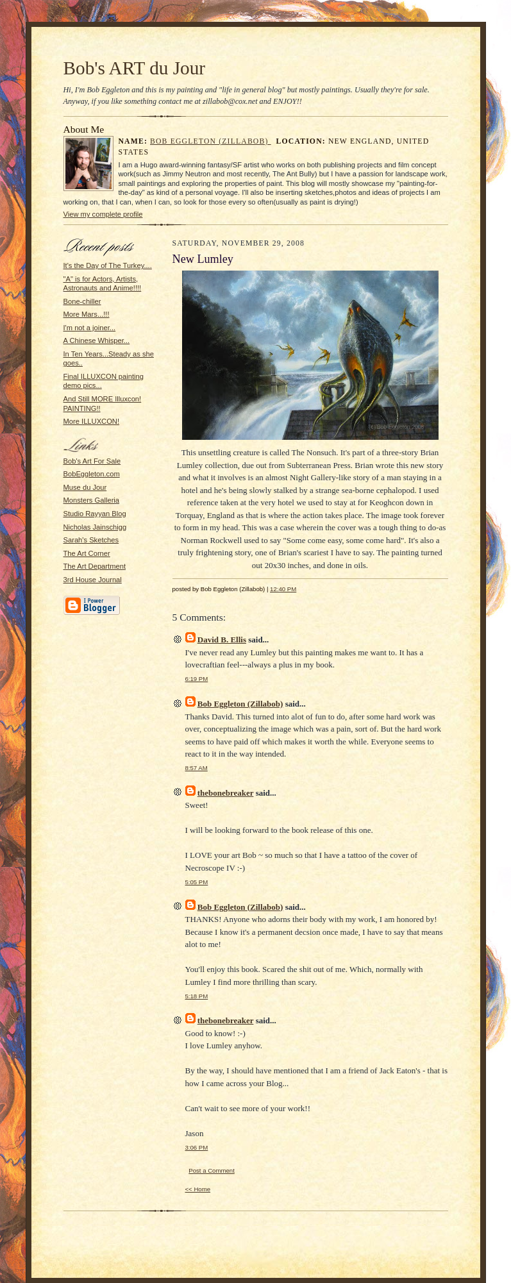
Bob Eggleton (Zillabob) (210, 141)
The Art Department (94, 566)
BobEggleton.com (91, 474)
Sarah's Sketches (91, 540)
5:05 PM (196, 881)
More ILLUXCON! (91, 421)
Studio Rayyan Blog (94, 513)
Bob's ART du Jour (134, 68)
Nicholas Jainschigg (95, 527)
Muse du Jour (85, 487)
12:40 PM (283, 588)
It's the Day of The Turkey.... (107, 265)
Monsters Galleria (91, 500)
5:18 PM (196, 996)
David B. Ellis (221, 639)
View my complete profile (103, 214)
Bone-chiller (82, 301)
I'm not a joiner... (89, 327)
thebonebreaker (225, 793)
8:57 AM (196, 767)
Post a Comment (211, 1170)
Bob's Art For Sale (92, 461)
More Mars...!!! (86, 314)
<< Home (198, 1189)
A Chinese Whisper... (96, 340)
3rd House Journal (92, 579)
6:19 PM (196, 678)
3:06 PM (196, 1147)
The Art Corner (86, 553)
